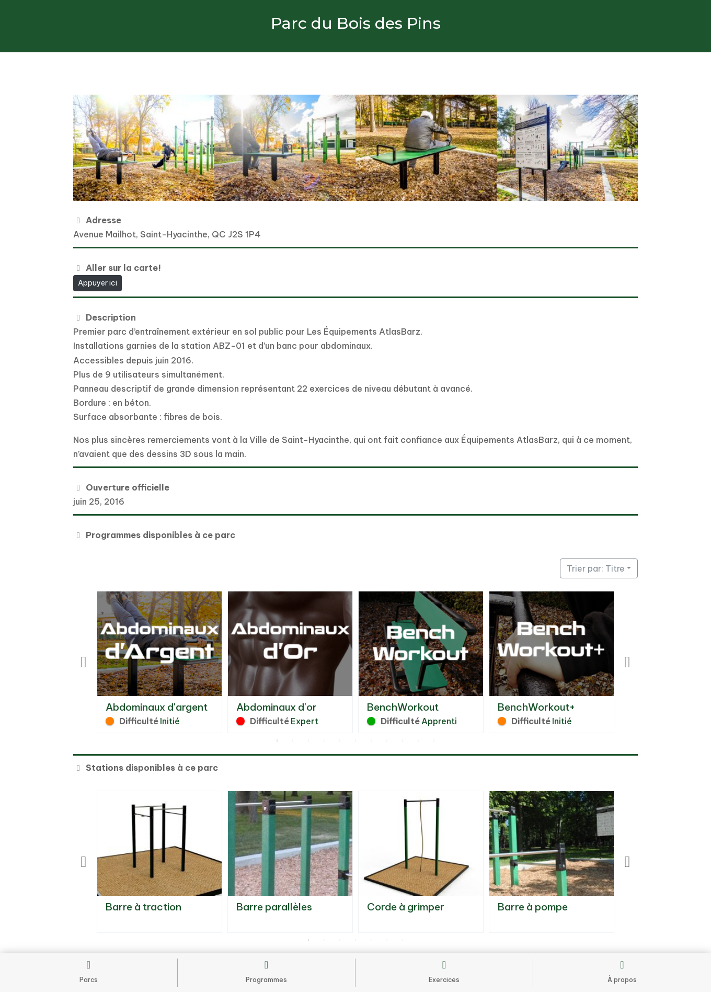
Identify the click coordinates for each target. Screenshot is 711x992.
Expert (304, 721)
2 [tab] (293, 741)
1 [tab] (277, 741)
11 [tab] (434, 741)
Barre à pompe (533, 906)
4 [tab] (324, 741)
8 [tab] (387, 741)
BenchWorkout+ (536, 707)
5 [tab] (340, 741)
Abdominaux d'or (276, 707)
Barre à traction (143, 906)
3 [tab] (308, 741)
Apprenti (439, 721)
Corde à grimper (405, 906)
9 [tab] (402, 741)
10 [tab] (418, 741)
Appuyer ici (97, 283)
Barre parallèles (274, 906)
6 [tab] (355, 741)
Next (627, 662)
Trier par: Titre (596, 568)
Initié (170, 721)
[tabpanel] (159, 662)
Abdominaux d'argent (157, 707)
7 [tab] (371, 741)
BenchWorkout (403, 707)
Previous (83, 662)
